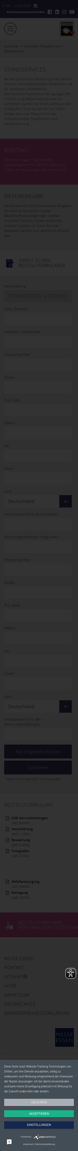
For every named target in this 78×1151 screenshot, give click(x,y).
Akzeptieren (39, 1114)
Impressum (28, 1144)
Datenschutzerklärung (45, 1144)
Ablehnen (39, 1102)
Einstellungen (39, 1125)
